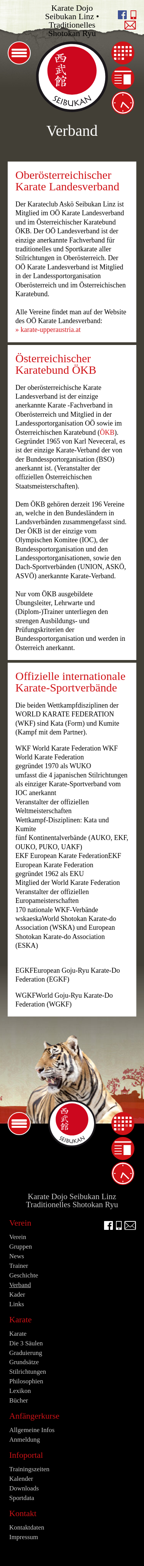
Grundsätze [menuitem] (24, 1362)
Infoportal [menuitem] (26, 1455)
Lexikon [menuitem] (20, 1390)
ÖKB (107, 432)
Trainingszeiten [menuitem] (122, 102)
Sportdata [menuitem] (21, 1498)
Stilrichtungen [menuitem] (27, 1371)
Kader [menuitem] (17, 1294)
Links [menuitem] (16, 1304)
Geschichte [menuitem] (23, 1275)
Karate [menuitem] (20, 1319)
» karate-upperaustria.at (48, 329)
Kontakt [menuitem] (22, 1513)
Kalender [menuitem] (122, 52)
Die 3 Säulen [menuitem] (26, 1343)
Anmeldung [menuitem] (24, 1439)
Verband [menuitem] (20, 1285)
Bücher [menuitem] (18, 1400)
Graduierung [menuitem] (25, 1352)
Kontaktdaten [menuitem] (26, 1527)
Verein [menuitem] (20, 1223)
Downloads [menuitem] (24, 1488)
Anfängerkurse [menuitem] (34, 1416)
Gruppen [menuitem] (20, 1246)
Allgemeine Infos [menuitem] (32, 1430)
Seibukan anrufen (133, 14)
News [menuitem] (122, 77)
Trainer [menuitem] (18, 1265)
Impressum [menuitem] (23, 1537)
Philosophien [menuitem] (26, 1381)
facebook (122, 14)
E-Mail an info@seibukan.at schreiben (130, 25)
